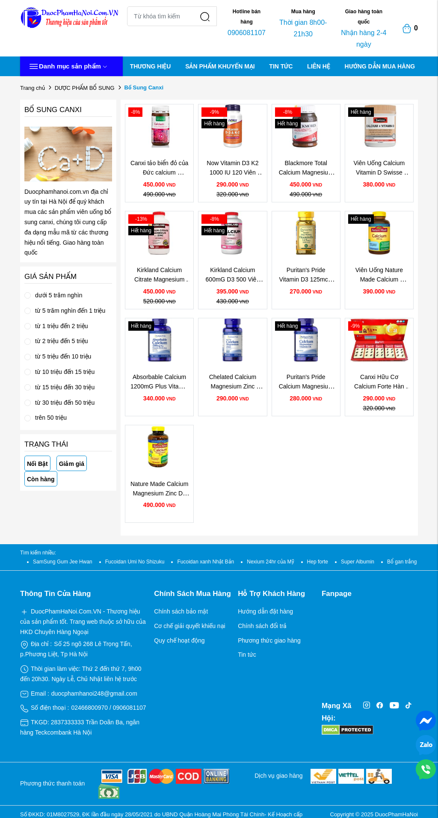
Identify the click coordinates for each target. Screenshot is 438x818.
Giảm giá (71, 463)
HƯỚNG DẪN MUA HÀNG (380, 66)
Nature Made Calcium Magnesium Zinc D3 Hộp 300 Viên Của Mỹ (160, 493)
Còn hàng (41, 479)
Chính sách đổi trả (262, 625)
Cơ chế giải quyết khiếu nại (189, 625)
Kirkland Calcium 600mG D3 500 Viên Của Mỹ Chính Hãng (233, 280)
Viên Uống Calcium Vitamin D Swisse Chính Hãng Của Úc (379, 173)
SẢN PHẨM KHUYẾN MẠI (220, 66)
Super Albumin (357, 562)
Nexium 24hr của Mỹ (270, 562)
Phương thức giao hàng (269, 640)
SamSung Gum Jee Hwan (62, 562)
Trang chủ (32, 88)
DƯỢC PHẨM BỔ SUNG (85, 88)
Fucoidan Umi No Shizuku (135, 562)
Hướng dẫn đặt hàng (265, 611)
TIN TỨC (281, 66)
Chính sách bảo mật (181, 611)
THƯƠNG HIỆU (150, 66)
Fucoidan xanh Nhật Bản (205, 562)
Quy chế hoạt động (179, 640)
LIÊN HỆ (318, 66)
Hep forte (317, 562)
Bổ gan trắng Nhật (408, 562)
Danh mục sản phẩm (68, 66)
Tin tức (247, 654)
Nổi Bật (37, 463)
